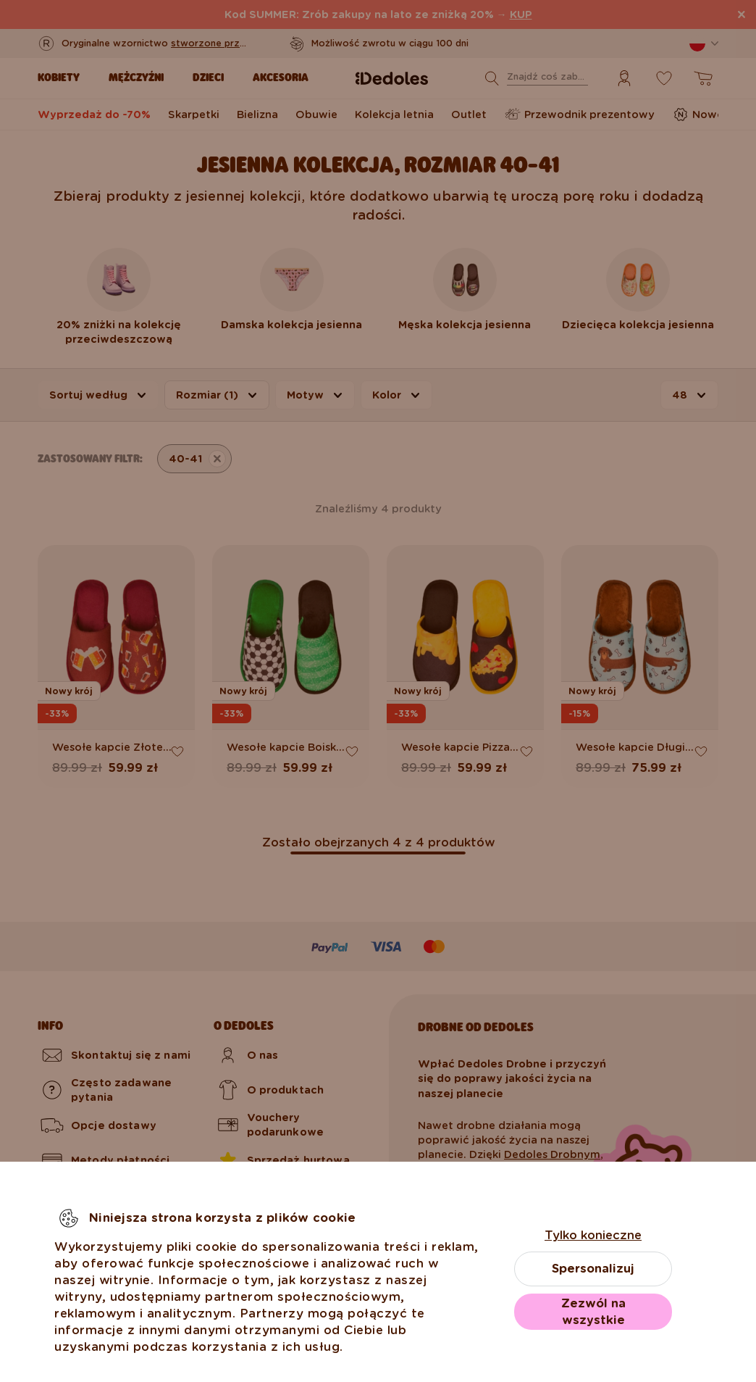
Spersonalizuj (593, 1268)
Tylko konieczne (593, 1235)
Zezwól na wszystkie (593, 1311)
